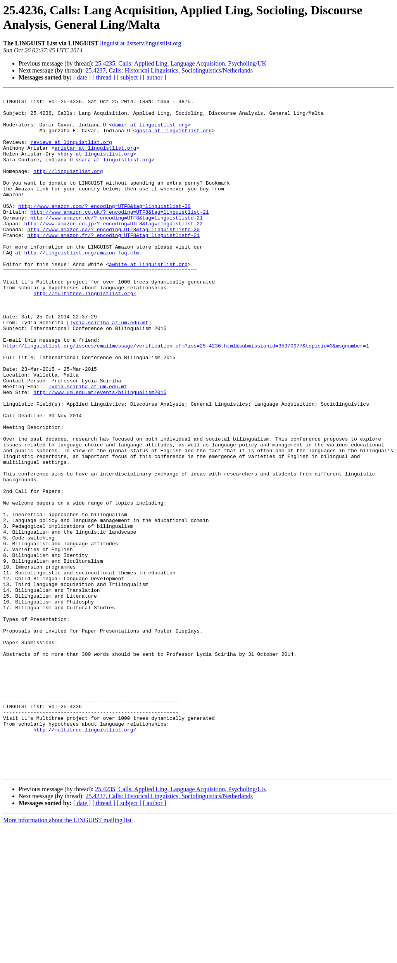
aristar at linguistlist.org (95, 159)
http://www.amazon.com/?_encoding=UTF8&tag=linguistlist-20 (104, 229)
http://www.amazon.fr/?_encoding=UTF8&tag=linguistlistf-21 (113, 264)
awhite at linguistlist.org (148, 299)
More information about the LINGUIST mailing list (67, 956)
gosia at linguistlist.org (174, 138)
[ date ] (82, 77)
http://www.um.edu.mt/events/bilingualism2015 (99, 452)
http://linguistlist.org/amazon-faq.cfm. (83, 285)
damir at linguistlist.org (150, 131)
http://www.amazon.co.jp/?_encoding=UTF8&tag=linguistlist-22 (113, 250)
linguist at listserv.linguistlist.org (140, 43)
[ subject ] (129, 77)
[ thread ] (103, 77)
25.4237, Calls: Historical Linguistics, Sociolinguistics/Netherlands (169, 70)
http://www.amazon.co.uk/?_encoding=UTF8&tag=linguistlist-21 (119, 236)
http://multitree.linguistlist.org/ (84, 333)
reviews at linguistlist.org (71, 152)
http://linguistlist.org (68, 187)
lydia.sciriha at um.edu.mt (109, 368)
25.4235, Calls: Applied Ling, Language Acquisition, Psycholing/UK (180, 63)
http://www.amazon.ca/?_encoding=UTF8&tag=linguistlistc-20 (113, 257)
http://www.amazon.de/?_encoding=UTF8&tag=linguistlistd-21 (116, 243)
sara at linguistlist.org (115, 173)
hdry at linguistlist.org (96, 166)
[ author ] (154, 77)
